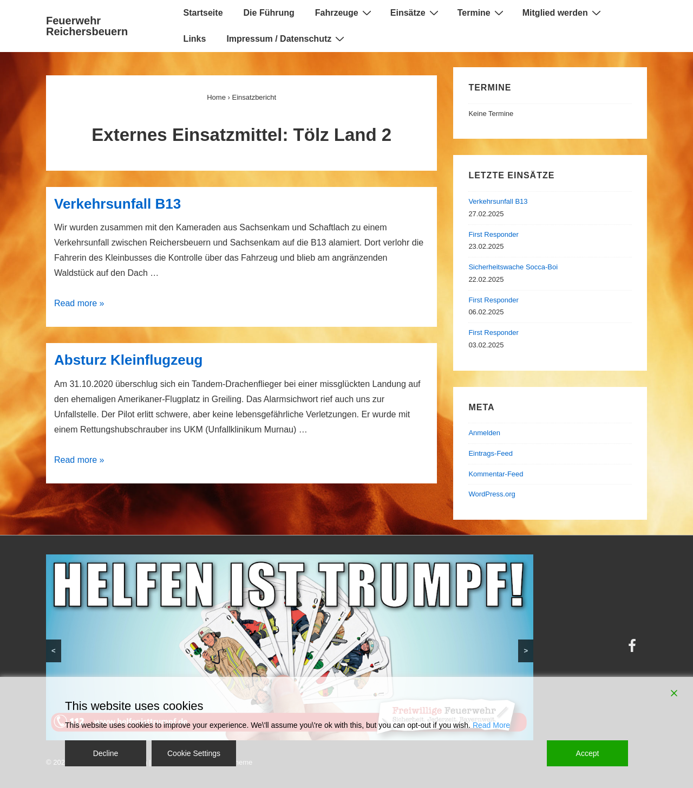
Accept (587, 753)
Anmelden (484, 433)
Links (195, 38)
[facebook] (633, 649)
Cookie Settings (193, 753)
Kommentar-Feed (495, 474)
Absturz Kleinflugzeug (128, 360)
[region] (289, 647)
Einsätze (415, 12)
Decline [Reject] (106, 753)
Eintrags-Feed (490, 453)
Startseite (203, 12)
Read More (491, 725)
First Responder (493, 234)
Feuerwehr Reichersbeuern (87, 26)
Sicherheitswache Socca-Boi (513, 267)
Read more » (79, 303)
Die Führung (269, 12)
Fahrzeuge (344, 12)
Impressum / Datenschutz (286, 38)
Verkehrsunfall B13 (117, 204)
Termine (481, 12)
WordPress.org (491, 494)
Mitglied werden (563, 12)
